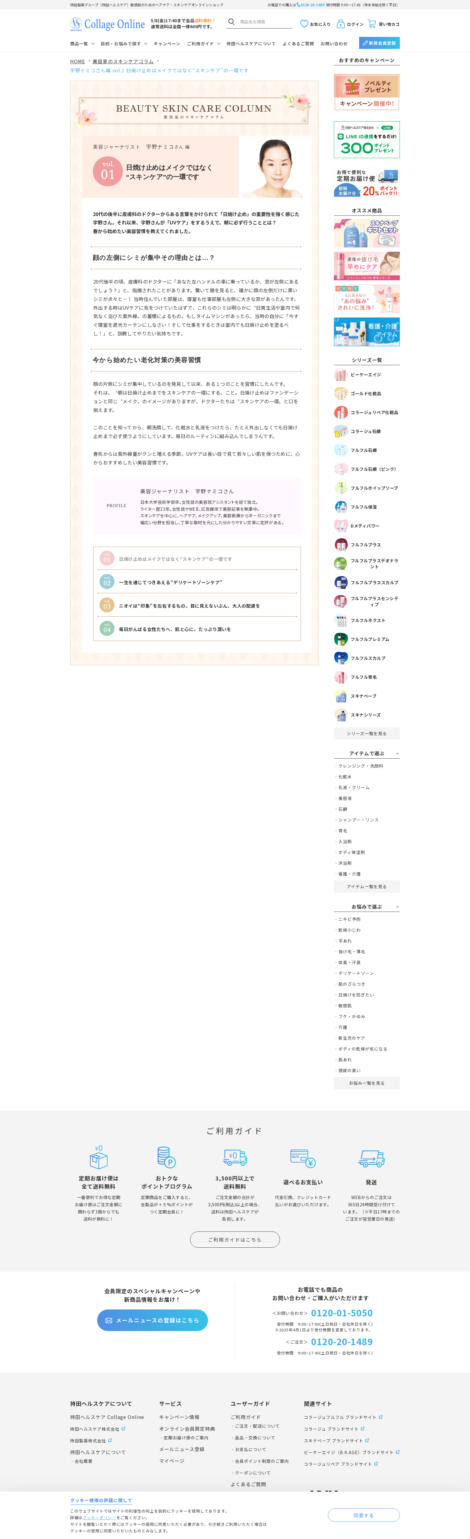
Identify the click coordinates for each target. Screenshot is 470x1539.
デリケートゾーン (356, 973)
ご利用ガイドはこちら (235, 1239)
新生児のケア (351, 1038)
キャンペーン (167, 44)
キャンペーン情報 (179, 1416)
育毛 (342, 831)
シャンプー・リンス (358, 820)
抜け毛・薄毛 (351, 951)
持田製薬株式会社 (88, 1441)
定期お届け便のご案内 (186, 1438)
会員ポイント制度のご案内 (262, 1461)
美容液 (345, 798)
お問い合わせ (334, 44)
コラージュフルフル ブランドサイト (340, 1417)
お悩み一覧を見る (367, 1083)
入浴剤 (345, 841)
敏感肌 (345, 1005)
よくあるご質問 (298, 44)
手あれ (345, 941)
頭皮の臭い (349, 1070)
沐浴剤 (345, 863)
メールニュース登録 (182, 1449)
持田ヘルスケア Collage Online (107, 1416)
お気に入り (320, 24)
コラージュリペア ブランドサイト (338, 1464)
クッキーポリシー (99, 1517)
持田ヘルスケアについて (251, 44)
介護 (342, 1027)
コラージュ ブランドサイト (331, 1429)
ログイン (355, 24)
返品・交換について (255, 1438)
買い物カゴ (389, 24)
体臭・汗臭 (349, 962)
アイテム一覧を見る (367, 886)
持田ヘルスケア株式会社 (95, 1429)
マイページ (172, 1460)
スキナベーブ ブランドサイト (333, 1441)
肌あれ (345, 1060)
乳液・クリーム (354, 787)
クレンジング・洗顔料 (360, 766)
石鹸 (342, 809)
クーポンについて (253, 1473)
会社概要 (84, 1461)
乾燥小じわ (349, 930)
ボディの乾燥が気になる (363, 1049)
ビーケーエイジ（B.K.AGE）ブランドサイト (349, 1452)
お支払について (250, 1449)
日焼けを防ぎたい (356, 995)
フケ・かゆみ (351, 1016)
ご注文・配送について (257, 1426)
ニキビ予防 (349, 919)
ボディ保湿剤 (351, 852)
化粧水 (345, 777)
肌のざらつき (351, 984)
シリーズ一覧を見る (367, 733)
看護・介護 (349, 874)
